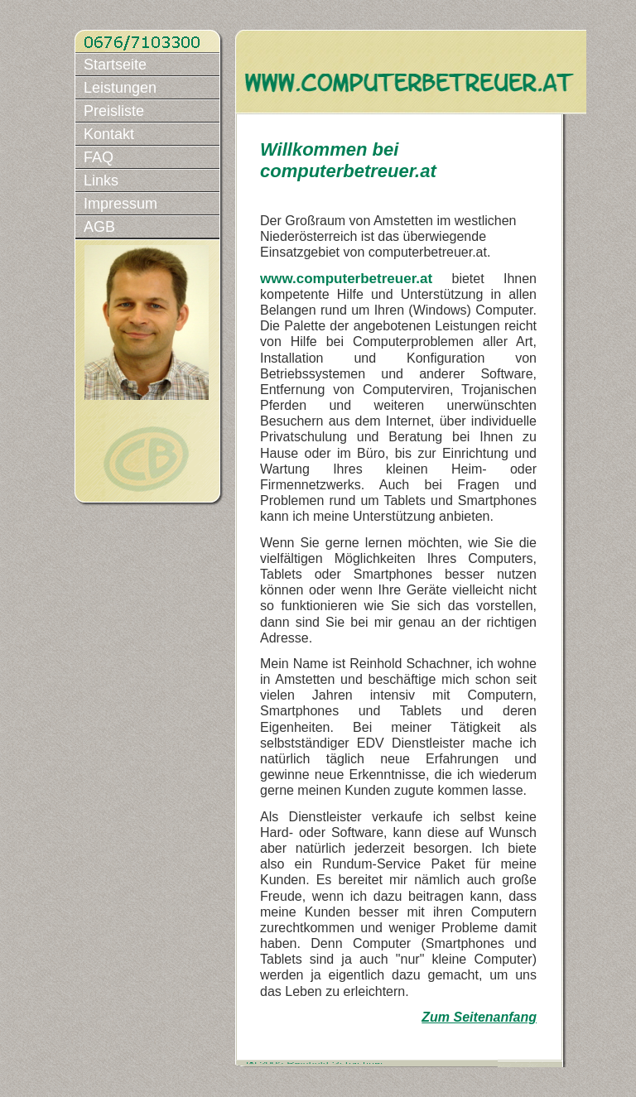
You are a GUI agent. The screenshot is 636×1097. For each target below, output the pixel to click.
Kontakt (109, 134)
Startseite (115, 64)
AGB (99, 227)
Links (101, 180)
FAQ (98, 157)
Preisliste (114, 111)
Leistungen (120, 87)
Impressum (120, 203)
